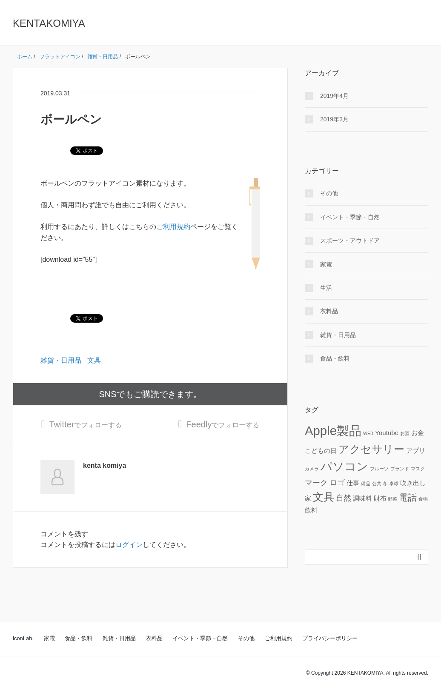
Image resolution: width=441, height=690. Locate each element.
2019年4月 (334, 95)
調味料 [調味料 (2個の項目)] (362, 498)
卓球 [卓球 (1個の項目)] (393, 483)
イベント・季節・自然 (350, 217)
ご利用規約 (173, 226)
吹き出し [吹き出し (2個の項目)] (413, 483)
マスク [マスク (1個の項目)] (418, 468)
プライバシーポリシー (330, 638)
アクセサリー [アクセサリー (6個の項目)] (371, 449)
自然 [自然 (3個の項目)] (343, 497)
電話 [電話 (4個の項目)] (408, 497)
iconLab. (23, 638)
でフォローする (85, 424)
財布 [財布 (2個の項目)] (380, 498)
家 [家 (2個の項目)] (308, 498)
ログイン (129, 544)
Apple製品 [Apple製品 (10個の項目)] (333, 431)
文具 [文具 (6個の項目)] (323, 497)
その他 (329, 193)
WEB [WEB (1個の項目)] (368, 433)
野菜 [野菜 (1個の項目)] (392, 498)
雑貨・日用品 (60, 360)
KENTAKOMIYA (49, 23)
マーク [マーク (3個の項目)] (316, 482)
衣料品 (329, 311)
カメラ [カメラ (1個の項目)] (312, 468)
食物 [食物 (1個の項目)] (423, 498)
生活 (326, 287)
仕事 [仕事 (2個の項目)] (352, 483)
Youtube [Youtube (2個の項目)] (386, 432)
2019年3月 (334, 119)
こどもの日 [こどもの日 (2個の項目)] (321, 450)
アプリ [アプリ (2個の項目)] (415, 450)
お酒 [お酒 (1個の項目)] (405, 433)
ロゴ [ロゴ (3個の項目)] (337, 482)
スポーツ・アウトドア (350, 240)
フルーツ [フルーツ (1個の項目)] (379, 468)
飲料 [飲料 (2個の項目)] (311, 510)
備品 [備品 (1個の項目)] (365, 483)
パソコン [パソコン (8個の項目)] (344, 466)
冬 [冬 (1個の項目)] (385, 483)
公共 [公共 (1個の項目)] (376, 483)
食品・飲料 (335, 358)
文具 (94, 360)
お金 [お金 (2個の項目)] (417, 432)
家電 (326, 264)
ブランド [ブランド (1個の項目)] (399, 468)
